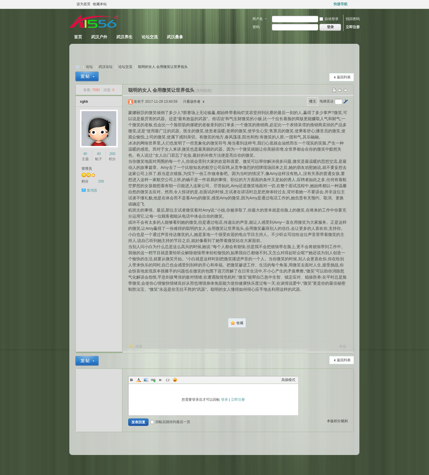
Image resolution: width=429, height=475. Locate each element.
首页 (78, 37)
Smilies (175, 380)
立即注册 (353, 27)
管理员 (87, 169)
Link (153, 380)
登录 (224, 400)
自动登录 (329, 19)
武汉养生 (124, 37)
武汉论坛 (106, 67)
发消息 (92, 190)
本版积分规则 (337, 421)
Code (168, 380)
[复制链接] (203, 91)
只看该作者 (191, 102)
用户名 (257, 19)
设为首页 (83, 4)
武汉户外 (99, 37)
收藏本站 (100, 4)
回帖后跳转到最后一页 (170, 422)
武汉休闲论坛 (77, 67)
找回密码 (353, 19)
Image (146, 380)
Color (139, 380)
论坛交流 (150, 37)
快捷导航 (340, 4)
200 (112, 154)
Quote (160, 380)
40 (85, 154)
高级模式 (288, 380)
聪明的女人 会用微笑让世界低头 (163, 67)
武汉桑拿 (175, 37)
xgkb (84, 102)
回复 (138, 346)
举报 (342, 346)
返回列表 (344, 77)
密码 (256, 27)
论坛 (89, 67)
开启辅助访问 (352, 4)
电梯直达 (327, 101)
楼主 (312, 101)
